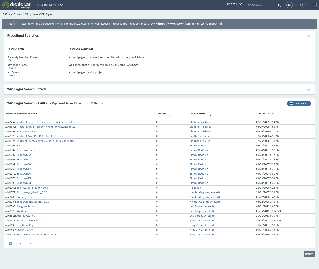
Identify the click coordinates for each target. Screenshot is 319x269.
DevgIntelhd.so (25, 206)
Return (309, 254)
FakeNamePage (25, 225)
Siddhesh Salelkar (200, 136)
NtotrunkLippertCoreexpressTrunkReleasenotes (45, 122)
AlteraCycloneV (25, 216)
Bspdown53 (23, 183)
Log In (302, 5)
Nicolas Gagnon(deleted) (205, 192)
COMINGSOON (24, 230)
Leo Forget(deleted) (202, 206)
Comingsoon (24, 197)
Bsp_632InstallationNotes (32, 188)
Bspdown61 (23, 159)
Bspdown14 (23, 169)
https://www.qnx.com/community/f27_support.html (190, 24)
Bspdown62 (23, 155)
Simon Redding (199, 145)
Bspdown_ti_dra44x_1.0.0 (31, 192)
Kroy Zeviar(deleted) (202, 220)
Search (13, 60)
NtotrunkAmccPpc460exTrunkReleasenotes (42, 136)
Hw (18, 145)
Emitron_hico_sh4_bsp (30, 220)
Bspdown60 (23, 164)
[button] (73, 5)
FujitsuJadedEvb (26, 131)
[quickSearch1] (261, 5)
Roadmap (22, 211)
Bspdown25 (23, 178)
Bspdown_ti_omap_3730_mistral (36, 234)
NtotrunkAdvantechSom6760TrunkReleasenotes (45, 127)
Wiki (27, 14)
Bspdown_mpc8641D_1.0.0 (32, 202)
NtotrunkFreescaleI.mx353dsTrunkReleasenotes (45, 141)
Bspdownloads (25, 150)
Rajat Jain (196, 188)
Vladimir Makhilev (200, 122)
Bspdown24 (23, 174)
